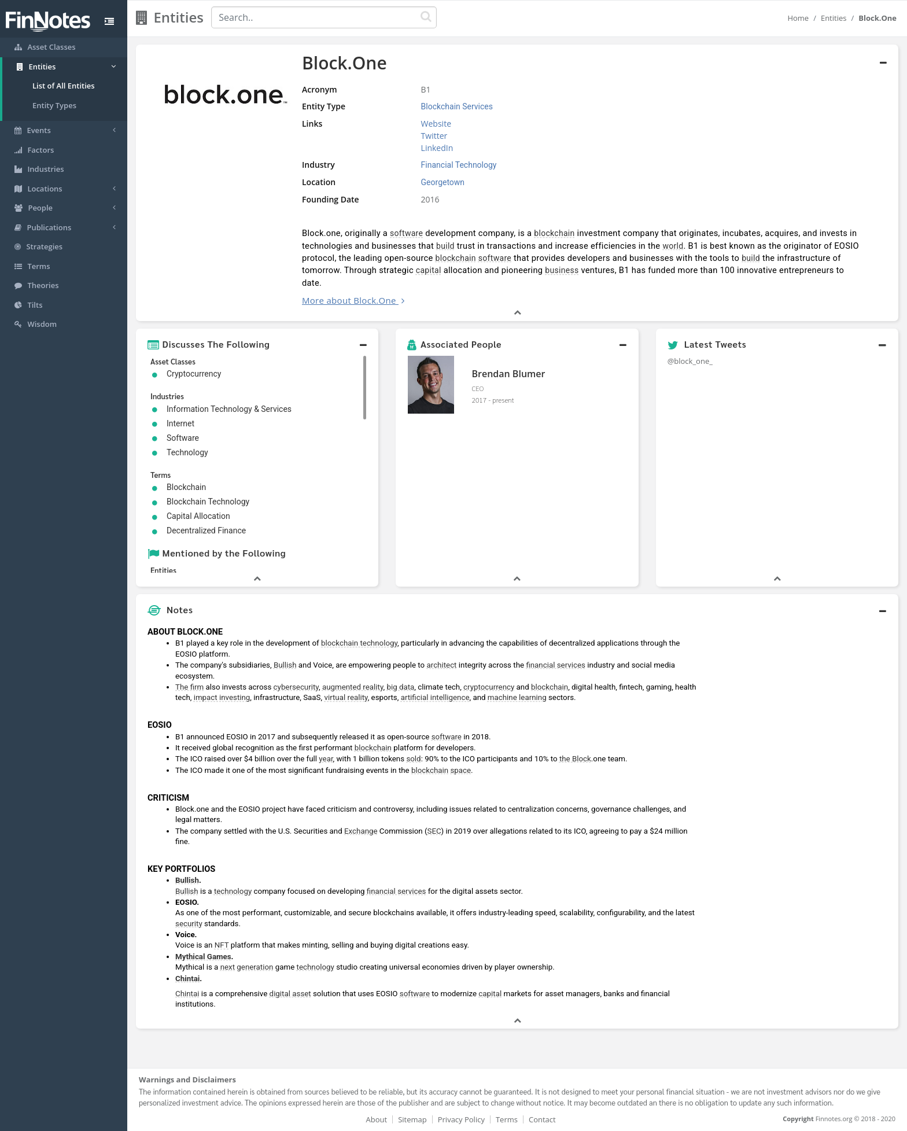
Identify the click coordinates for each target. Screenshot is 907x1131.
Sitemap (412, 1119)
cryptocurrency (488, 687)
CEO (477, 388)
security (188, 923)
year (326, 758)
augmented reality (353, 687)
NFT (222, 945)
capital (428, 270)
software (406, 233)
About (377, 1119)
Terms (507, 1119)
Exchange (361, 831)
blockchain (554, 233)
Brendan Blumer (508, 373)
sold (413, 758)
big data (400, 687)
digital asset (290, 993)
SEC (434, 831)
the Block (575, 758)
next (227, 967)
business (561, 270)
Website (436, 123)
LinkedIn (437, 147)
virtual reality (345, 697)
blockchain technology (359, 643)
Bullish (285, 665)
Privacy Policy (461, 1119)
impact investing (222, 697)
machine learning (517, 697)
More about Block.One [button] (349, 300)
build (445, 245)
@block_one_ (690, 361)
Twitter (434, 135)
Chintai (187, 978)
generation (255, 967)
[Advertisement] (801, 794)
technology (233, 891)
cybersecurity (296, 687)
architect (442, 665)
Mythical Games (203, 956)
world (672, 245)
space (460, 770)
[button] (257, 344)
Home (798, 18)
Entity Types (54, 105)
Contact (542, 1119)
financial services (555, 665)
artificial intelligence (435, 697)
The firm (189, 687)
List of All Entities (63, 85)
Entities (834, 18)
